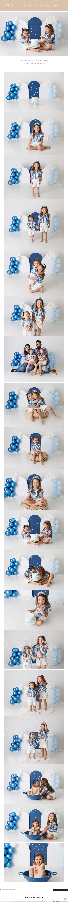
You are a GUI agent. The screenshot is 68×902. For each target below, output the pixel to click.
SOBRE (29, 5)
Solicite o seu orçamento (60, 890)
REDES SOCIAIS (48, 5)
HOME (25, 5)
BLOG (42, 5)
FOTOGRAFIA (35, 5)
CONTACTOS (55, 5)
